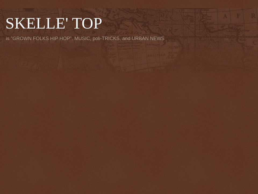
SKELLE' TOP (53, 23)
